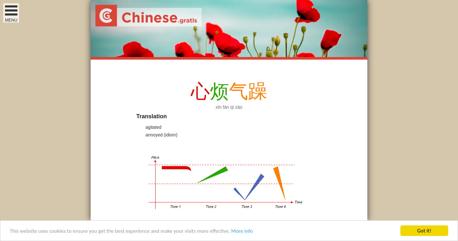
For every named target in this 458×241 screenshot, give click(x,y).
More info (242, 231)
